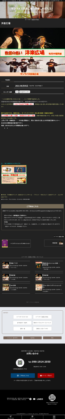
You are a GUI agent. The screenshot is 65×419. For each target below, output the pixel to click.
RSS (52, 338)
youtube (34, 399)
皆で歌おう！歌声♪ (22, 323)
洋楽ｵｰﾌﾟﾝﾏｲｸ (14, 263)
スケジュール (32, 418)
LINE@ (40, 399)
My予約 (32, 338)
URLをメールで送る (52, 404)
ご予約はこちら (24, 376)
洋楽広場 (12, 275)
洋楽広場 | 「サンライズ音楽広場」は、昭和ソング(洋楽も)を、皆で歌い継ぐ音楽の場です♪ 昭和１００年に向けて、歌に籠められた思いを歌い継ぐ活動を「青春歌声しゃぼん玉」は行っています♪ (31, 0)
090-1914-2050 (39, 364)
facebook (30, 399)
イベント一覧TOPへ (12, 338)
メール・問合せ (47, 375)
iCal (17, 92)
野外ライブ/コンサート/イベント (42, 323)
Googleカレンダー (24, 92)
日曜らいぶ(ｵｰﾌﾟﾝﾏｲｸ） (42, 328)
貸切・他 (22, 328)
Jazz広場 (13, 285)
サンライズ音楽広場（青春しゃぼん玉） (32, 8)
